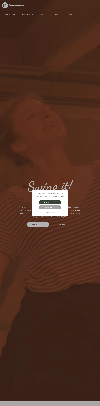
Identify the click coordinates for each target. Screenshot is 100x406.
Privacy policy (50, 212)
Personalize (49, 207)
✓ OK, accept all (50, 202)
